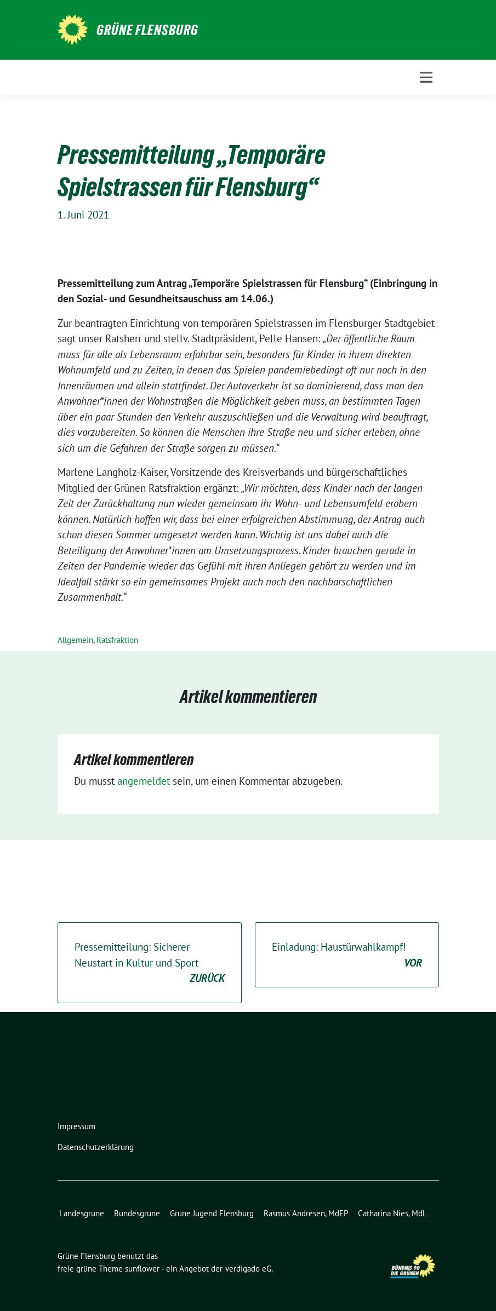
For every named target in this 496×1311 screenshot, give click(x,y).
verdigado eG (248, 1268)
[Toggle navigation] (426, 77)
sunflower (142, 1268)
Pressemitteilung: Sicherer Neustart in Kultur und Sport (150, 963)
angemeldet (143, 780)
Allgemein (75, 640)
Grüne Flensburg (147, 30)
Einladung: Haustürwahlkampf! (347, 955)
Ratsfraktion (117, 640)
